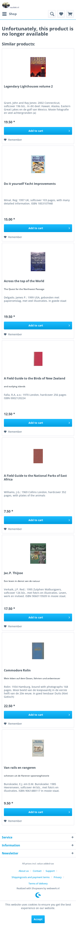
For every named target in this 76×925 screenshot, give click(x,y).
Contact (37, 871)
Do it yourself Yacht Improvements (30, 184)
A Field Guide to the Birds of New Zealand (34, 378)
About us (24, 871)
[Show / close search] (52, 14)
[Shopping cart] (70, 14)
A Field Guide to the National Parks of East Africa (35, 477)
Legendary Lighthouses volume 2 (28, 86)
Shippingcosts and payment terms (31, 877)
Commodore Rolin (17, 670)
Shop (9, 13)
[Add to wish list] (13, 140)
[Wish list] (61, 14)
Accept (38, 919)
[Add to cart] (38, 131)
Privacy (58, 877)
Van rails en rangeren (20, 768)
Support (50, 871)
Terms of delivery (38, 883)
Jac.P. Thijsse (13, 573)
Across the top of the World (24, 281)
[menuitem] (9, 14)
